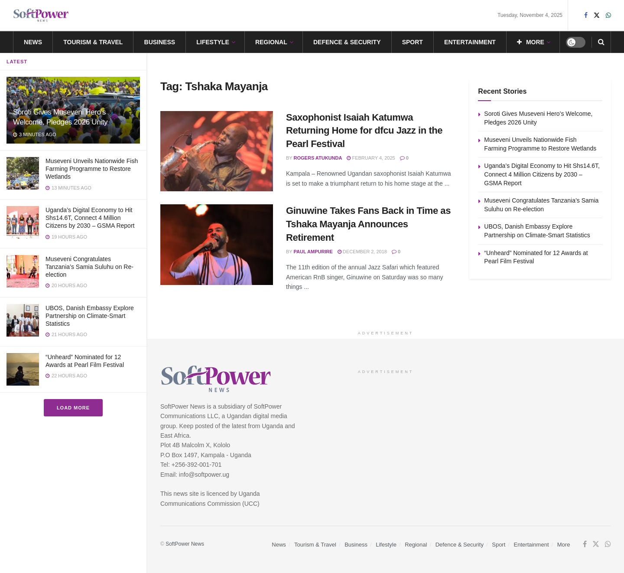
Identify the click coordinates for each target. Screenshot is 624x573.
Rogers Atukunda (318, 157)
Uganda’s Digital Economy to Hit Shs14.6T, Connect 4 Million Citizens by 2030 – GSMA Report (90, 217)
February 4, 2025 (371, 157)
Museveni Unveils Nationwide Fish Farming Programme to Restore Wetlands (92, 168)
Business (160, 42)
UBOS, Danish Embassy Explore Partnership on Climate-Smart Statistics (90, 316)
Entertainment (470, 42)
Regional (271, 42)
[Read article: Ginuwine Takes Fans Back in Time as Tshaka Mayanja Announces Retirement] (216, 244)
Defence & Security (347, 42)
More (530, 42)
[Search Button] (601, 42)
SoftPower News (185, 544)
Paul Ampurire (313, 251)
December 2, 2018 (362, 251)
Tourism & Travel (93, 42)
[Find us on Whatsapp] (608, 544)
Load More (73, 407)
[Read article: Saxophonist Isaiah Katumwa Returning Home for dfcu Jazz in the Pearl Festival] (216, 151)
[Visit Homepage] (41, 15)
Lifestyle (212, 42)
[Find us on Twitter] (595, 544)
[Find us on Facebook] (585, 544)
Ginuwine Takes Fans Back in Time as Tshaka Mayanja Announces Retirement (368, 224)
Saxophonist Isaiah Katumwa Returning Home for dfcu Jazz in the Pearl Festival (364, 131)
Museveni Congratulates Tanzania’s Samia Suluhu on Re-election (89, 266)
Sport (412, 42)
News (33, 42)
